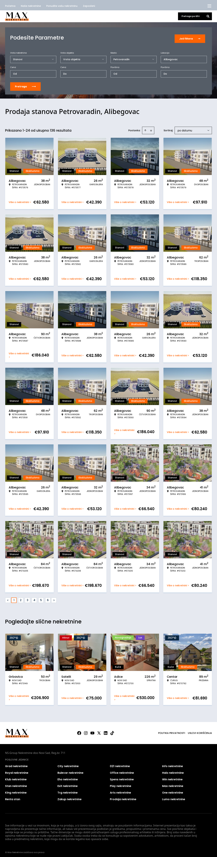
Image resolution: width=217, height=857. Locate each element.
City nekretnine (68, 764)
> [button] (54, 598)
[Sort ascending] (145, 128)
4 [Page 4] (34, 598)
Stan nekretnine (16, 784)
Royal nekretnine (16, 771)
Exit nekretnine (67, 784)
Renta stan (12, 797)
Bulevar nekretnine (70, 771)
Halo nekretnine (173, 771)
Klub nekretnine (16, 777)
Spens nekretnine (122, 777)
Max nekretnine (172, 784)
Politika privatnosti (171, 731)
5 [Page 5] (41, 598)
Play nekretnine (120, 784)
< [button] (8, 598)
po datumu (184, 128)
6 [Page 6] (48, 598)
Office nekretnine (122, 771)
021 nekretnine (120, 764)
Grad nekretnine (16, 764)
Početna (10, 6)
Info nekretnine (172, 764)
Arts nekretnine (120, 791)
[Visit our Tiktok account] (112, 731)
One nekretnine (172, 791)
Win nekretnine (172, 777)
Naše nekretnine (31, 6)
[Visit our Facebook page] (79, 731)
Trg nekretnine (67, 791)
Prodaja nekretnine (123, 797)
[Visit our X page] (99, 731)
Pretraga (25, 84)
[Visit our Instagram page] (86, 731)
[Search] (208, 16)
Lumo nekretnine (173, 797)
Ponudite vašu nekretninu (61, 6)
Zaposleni (89, 6)
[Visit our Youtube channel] (92, 731)
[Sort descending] (151, 128)
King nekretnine (16, 791)
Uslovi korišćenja (200, 731)
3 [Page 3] (27, 598)
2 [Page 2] (21, 598)
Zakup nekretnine (69, 797)
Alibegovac (171, 57)
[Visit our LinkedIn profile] (106, 731)
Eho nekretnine (67, 777)
